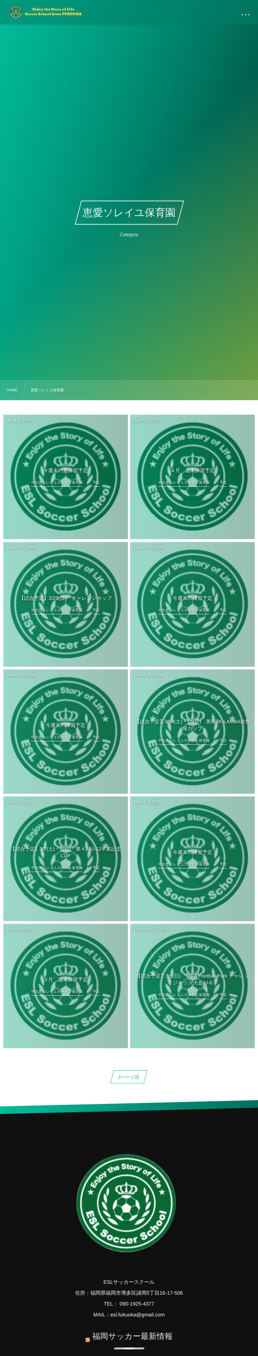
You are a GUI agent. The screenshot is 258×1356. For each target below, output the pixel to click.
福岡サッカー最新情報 (132, 1332)
